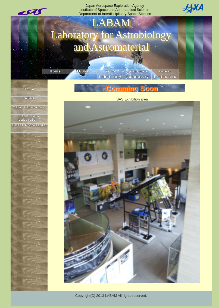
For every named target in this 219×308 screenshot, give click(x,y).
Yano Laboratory (110, 74)
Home (55, 71)
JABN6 (82, 71)
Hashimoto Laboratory (138, 74)
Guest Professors (165, 74)
